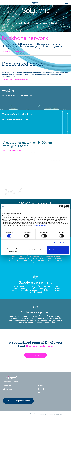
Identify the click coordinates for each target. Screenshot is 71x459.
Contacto (39, 434)
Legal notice (25, 455)
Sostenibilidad (40, 431)
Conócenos (7, 428)
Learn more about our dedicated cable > (15, 80)
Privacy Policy (34, 455)
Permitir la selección (35, 250)
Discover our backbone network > (13, 51)
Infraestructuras (8, 431)
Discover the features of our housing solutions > (18, 99)
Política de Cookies (39, 225)
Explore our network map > (14, 195)
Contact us (35, 398)
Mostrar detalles (59, 243)
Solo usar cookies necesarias (13, 250)
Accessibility (17, 455)
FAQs (10, 455)
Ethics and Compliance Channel (18, 443)
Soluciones (39, 428)
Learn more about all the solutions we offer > (17, 141)
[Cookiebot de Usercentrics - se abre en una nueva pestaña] (60, 206)
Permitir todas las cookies (58, 250)
